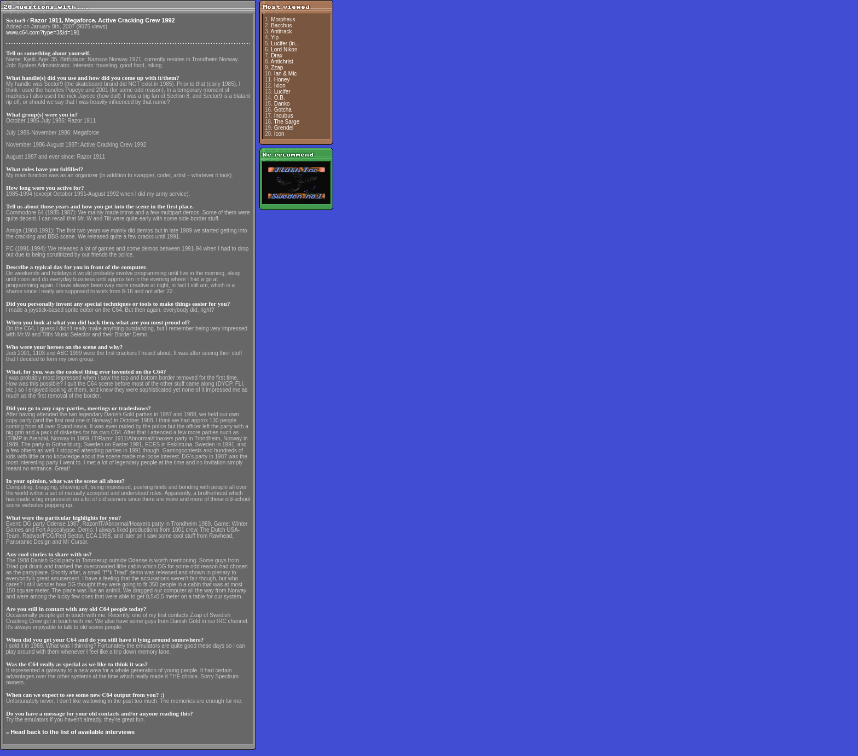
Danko (282, 104)
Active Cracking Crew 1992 (136, 20)
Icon (279, 134)
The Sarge (287, 122)
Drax (276, 56)
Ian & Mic (285, 74)
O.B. (279, 98)
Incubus (283, 116)
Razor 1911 (46, 20)
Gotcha (283, 110)
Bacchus (281, 25)
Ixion (280, 86)
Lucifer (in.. (284, 43)
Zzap (277, 68)
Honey (282, 80)
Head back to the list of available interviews (72, 732)
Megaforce (80, 20)
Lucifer (282, 92)
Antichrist (282, 62)
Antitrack (281, 31)
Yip (275, 37)
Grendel (284, 128)
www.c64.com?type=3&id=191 (43, 33)
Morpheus (283, 19)
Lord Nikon (284, 49)
